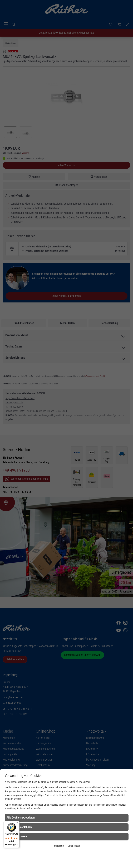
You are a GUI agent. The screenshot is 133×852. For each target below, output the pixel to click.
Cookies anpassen (17, 836)
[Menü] (17, 823)
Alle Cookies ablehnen (19, 827)
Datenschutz (74, 845)
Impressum (58, 845)
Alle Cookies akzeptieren (21, 817)
